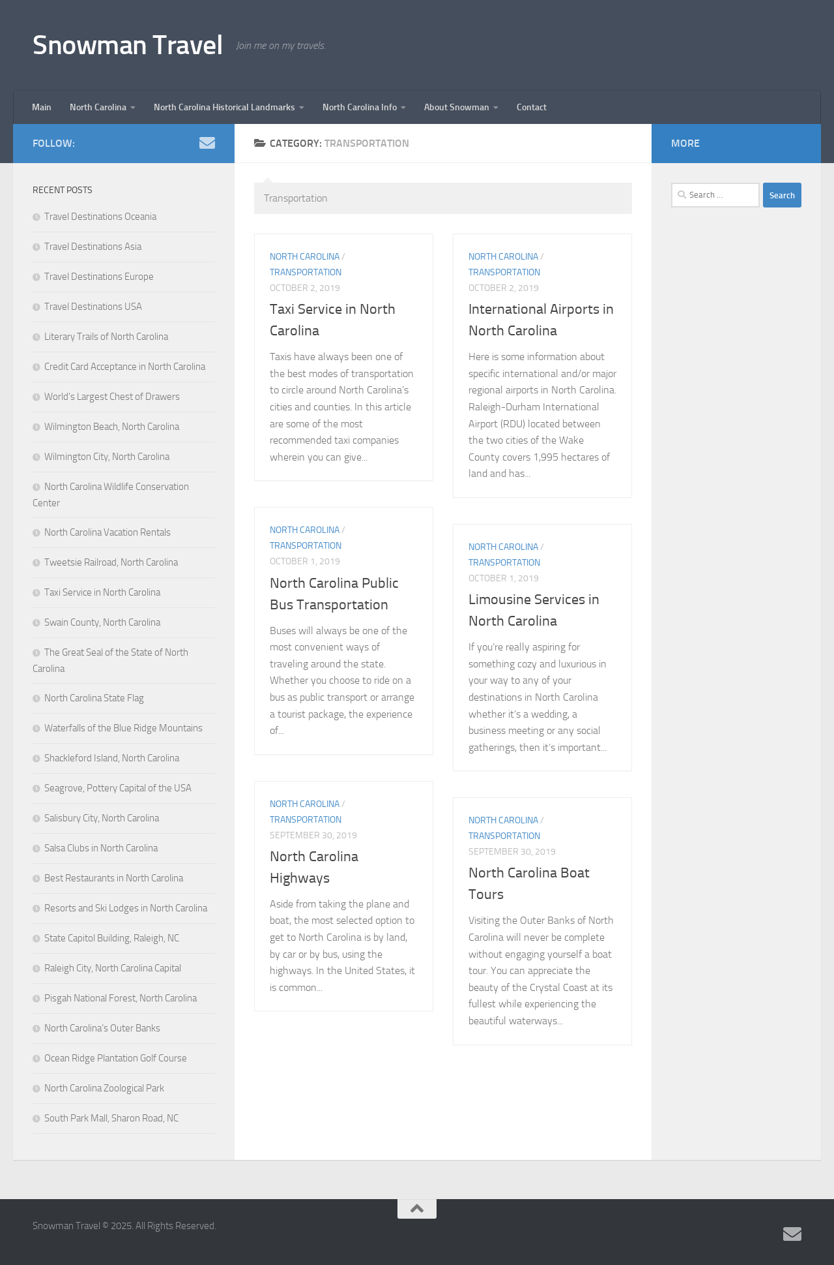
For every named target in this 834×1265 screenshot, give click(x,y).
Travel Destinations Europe (99, 276)
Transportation (305, 272)
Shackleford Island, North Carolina (111, 758)
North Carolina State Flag (94, 698)
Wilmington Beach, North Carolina (111, 427)
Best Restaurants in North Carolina (113, 878)
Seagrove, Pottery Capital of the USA (118, 788)
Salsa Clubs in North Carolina (101, 848)
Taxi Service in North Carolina (102, 592)
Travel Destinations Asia (92, 246)
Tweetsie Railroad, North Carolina (111, 562)
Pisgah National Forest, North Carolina (120, 998)
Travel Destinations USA (93, 306)
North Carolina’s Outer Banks (102, 1028)
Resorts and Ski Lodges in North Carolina (125, 908)
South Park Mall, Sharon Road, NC (111, 1118)
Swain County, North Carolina (102, 622)
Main (41, 107)
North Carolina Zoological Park (104, 1088)
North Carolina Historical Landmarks (224, 107)
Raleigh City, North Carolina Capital (112, 968)
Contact (532, 107)
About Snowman (456, 107)
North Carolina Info (360, 107)
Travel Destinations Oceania (100, 216)
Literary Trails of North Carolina (106, 337)
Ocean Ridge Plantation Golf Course (115, 1058)
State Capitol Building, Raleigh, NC (111, 938)
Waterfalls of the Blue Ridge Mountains (123, 728)
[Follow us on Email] (207, 143)
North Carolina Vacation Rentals (107, 532)
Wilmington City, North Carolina (106, 457)
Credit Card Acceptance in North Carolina (124, 367)
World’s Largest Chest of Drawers (112, 397)
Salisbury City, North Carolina (101, 818)
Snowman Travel (128, 45)
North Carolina (98, 107)
